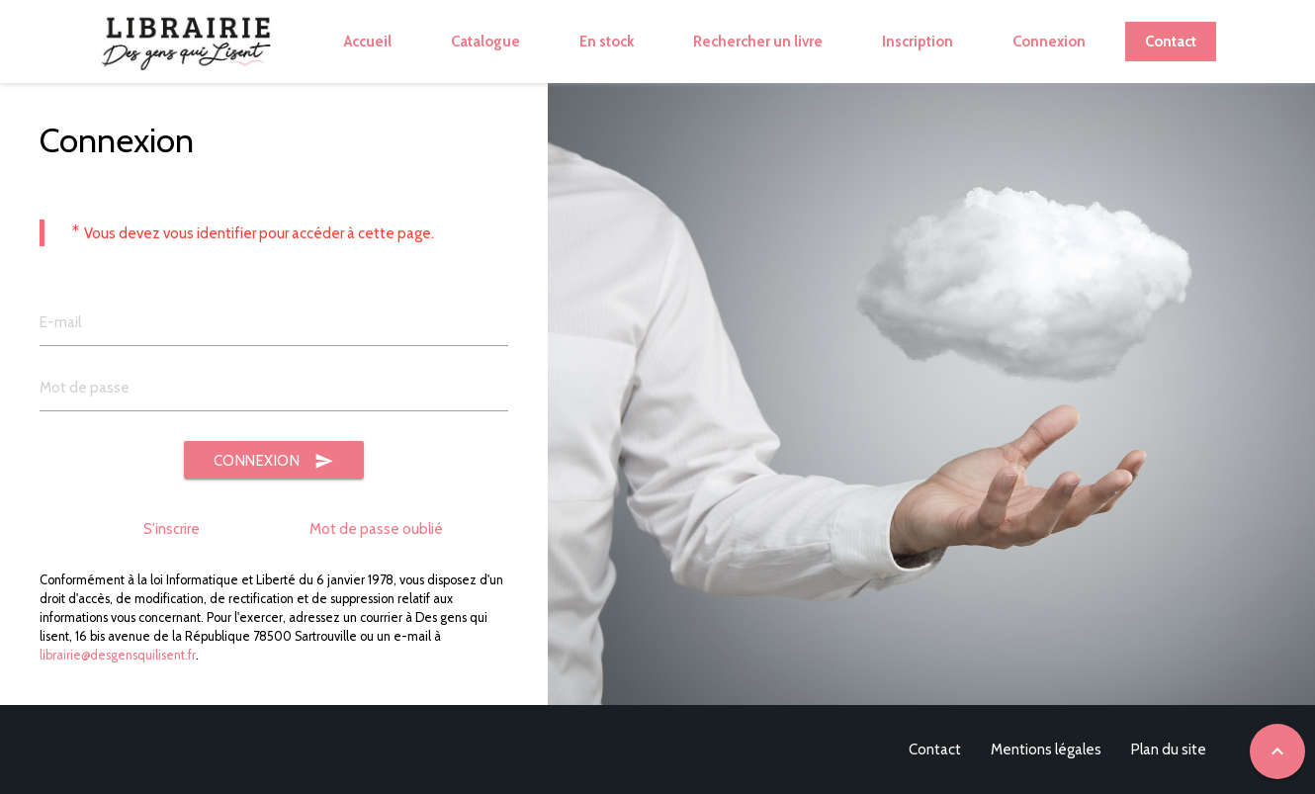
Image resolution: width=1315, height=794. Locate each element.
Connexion (274, 461)
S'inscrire (171, 529)
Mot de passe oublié (376, 529)
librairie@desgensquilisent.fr (118, 655)
